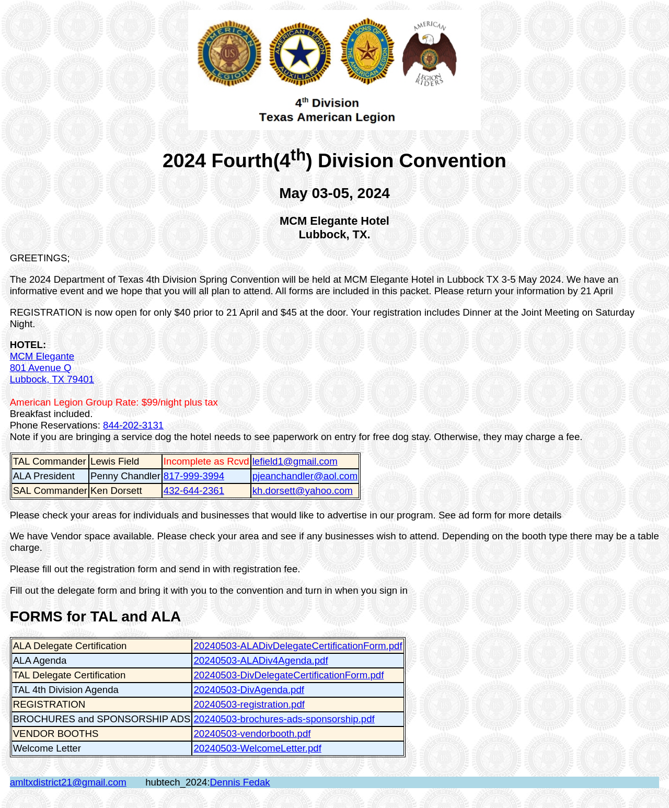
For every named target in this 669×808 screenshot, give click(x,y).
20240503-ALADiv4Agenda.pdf (260, 660)
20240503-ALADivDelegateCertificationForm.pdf (297, 645)
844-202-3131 (133, 425)
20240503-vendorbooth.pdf (251, 733)
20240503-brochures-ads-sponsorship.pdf (283, 718)
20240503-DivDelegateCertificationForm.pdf (288, 675)
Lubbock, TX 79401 (52, 379)
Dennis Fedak (240, 782)
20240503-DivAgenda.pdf (248, 689)
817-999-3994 (194, 475)
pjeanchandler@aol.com (304, 475)
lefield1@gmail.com (295, 461)
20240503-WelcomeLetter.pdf (257, 748)
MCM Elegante (42, 356)
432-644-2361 (194, 490)
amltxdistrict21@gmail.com (68, 782)
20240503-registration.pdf (249, 704)
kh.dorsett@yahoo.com (302, 490)
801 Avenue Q (41, 367)
